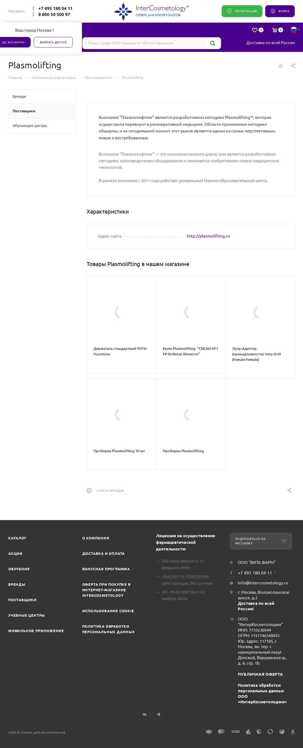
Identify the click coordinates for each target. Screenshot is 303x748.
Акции (15, 553)
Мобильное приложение (36, 631)
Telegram (158, 714)
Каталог (17, 538)
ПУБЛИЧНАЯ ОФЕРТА (260, 674)
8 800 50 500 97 (54, 14)
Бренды (16, 584)
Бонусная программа (106, 569)
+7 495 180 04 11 (55, 8)
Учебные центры (26, 615)
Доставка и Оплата (103, 553)
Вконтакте (144, 714)
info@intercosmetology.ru (263, 583)
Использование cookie (108, 611)
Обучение (19, 569)
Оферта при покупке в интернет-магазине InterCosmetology (106, 589)
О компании (96, 538)
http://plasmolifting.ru (208, 236)
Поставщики (22, 600)
